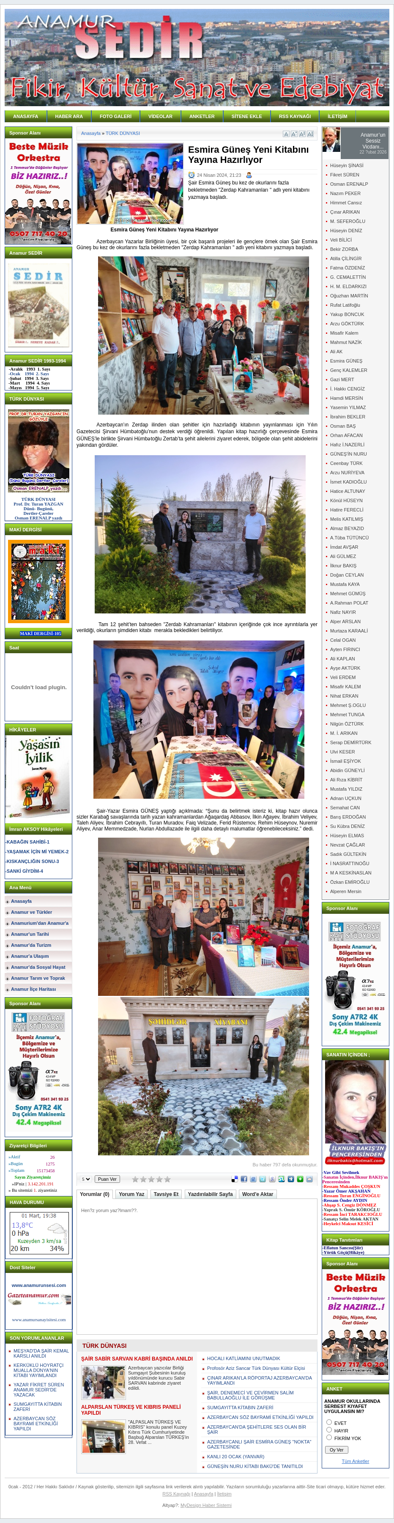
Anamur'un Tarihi (30, 934)
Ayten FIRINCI (345, 649)
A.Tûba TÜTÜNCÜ (349, 537)
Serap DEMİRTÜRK (351, 742)
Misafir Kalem (344, 332)
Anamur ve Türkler (31, 912)
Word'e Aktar (258, 1194)
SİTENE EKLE (247, 116)
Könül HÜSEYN (346, 500)
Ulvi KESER (342, 751)
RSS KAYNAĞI (295, 116)
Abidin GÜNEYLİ (347, 770)
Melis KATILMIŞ (346, 519)
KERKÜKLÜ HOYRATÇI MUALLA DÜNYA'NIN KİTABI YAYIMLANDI (38, 1370)
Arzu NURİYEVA (347, 472)
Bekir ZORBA (344, 249)
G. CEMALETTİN (348, 277)
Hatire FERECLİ (347, 509)
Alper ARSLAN (345, 621)
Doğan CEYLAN (347, 574)
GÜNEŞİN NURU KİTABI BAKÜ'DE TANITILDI (255, 1466)
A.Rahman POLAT (349, 602)
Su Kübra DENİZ (347, 826)
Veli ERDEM (343, 677)
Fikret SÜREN (344, 174)
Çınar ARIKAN (345, 211)
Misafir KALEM (345, 686)
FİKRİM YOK (347, 1438)
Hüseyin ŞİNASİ (347, 165)
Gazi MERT (342, 379)
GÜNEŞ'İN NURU (348, 453)
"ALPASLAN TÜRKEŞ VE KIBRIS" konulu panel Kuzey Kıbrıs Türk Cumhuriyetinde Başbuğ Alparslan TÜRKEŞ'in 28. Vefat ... (158, 1432)
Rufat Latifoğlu (345, 305)
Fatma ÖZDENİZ (347, 267)
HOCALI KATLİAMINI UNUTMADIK (243, 1358)
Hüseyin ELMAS (347, 835)
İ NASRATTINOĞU (349, 863)
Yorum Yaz (131, 1194)
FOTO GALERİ (115, 116)
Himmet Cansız (346, 202)
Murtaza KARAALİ (349, 630)
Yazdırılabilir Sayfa (210, 1194)
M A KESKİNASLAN (351, 872)
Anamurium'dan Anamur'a (39, 923)
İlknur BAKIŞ (343, 565)
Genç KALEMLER (348, 370)
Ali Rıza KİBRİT (346, 779)
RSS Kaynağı (176, 1493)
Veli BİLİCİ (341, 239)
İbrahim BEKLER (347, 416)
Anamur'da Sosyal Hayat (38, 967)
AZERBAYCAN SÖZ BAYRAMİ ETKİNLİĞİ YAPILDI (36, 1423)
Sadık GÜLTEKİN (348, 854)
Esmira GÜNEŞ (346, 360)
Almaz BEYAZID (347, 528)
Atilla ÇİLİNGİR (346, 258)
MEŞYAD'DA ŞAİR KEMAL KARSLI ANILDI (41, 1353)
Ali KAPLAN (342, 658)
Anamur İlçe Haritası (33, 989)
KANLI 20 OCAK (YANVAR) (235, 1456)
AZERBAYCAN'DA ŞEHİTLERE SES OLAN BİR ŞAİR (256, 1429)
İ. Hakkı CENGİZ (347, 388)
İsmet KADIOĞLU (348, 481)
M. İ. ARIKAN (344, 733)
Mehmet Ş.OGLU (348, 705)
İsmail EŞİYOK (345, 761)
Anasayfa (21, 901)
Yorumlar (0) (94, 1194)
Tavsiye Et (166, 1194)
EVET (340, 1423)
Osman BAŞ (343, 426)
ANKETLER (202, 116)
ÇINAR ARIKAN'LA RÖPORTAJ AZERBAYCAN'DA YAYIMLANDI (259, 1380)
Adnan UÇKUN (345, 798)
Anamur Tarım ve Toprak (38, 978)
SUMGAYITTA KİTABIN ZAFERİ (240, 1407)
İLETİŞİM (337, 116)
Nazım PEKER (345, 193)
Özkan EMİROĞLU (350, 882)
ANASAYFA (25, 116)
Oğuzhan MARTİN (349, 295)
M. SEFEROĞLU (347, 221)
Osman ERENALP (349, 184)
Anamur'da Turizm (31, 945)
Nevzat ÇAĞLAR (347, 844)
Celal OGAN (343, 640)
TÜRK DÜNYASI (123, 133)
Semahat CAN (345, 807)
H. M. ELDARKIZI (348, 286)
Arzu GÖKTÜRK (347, 323)
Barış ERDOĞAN (348, 816)
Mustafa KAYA (345, 584)
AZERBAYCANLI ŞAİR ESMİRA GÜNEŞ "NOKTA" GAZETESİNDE (259, 1444)
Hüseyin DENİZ (346, 230)
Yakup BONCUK (347, 314)
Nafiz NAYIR (343, 612)
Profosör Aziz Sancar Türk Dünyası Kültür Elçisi (256, 1368)
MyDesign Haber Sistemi (206, 1505)
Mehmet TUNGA (347, 714)
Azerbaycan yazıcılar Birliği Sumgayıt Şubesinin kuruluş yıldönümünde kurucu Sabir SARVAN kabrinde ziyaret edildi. (157, 1378)
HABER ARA (69, 116)
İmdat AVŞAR (344, 547)
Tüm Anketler (355, 1461)
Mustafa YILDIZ (346, 789)
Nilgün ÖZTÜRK (347, 723)
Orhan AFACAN (346, 435)
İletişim (224, 1493)
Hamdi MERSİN (346, 398)
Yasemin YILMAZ (348, 407)
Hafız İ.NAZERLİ (347, 444)
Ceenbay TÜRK (346, 463)
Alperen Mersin (345, 891)
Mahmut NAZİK (346, 342)
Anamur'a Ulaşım (30, 956)
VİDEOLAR (160, 116)
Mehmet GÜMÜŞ (348, 593)
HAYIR (341, 1430)
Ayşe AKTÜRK (345, 668)
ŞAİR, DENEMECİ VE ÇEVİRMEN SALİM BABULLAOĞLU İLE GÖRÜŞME (250, 1395)
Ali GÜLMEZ (343, 556)
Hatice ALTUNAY (347, 491)
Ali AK (336, 351)
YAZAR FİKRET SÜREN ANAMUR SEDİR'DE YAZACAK (39, 1389)
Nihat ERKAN (344, 695)
